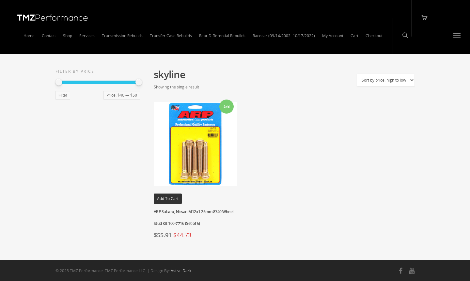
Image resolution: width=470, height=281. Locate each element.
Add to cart (168, 198)
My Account (332, 36)
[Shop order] (386, 80)
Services (87, 36)
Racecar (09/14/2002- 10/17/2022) (284, 36)
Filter (62, 95)
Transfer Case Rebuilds (171, 36)
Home (29, 36)
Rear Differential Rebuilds (222, 36)
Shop (67, 36)
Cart (354, 36)
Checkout (374, 36)
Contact (49, 36)
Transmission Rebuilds (122, 36)
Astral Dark (181, 270)
